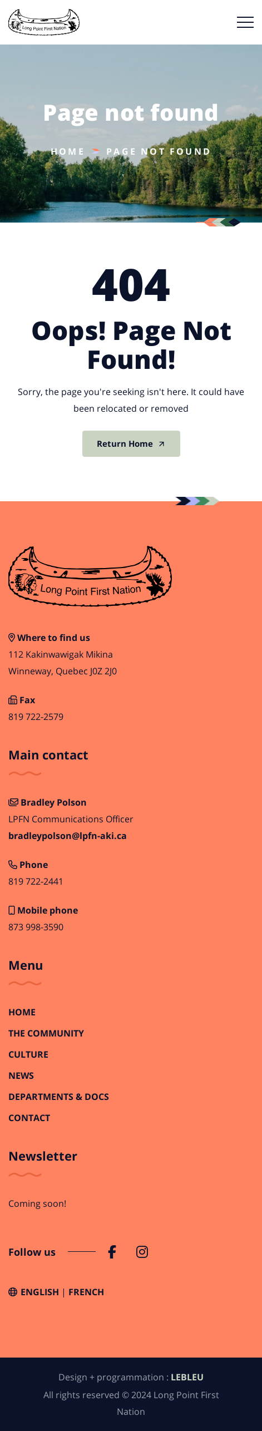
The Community (46, 1033)
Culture (28, 1054)
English (40, 1292)
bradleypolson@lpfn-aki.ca (67, 836)
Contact (29, 1118)
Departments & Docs (58, 1097)
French (86, 1292)
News (21, 1076)
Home (68, 151)
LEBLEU (187, 1377)
